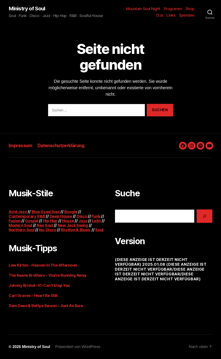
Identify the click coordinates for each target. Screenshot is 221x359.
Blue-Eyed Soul (46, 211)
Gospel (31, 221)
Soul (99, 230)
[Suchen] (204, 216)
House (68, 221)
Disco (82, 216)
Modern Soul (20, 225)
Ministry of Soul (27, 8)
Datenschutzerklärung (61, 145)
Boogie (70, 211)
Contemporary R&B (27, 216)
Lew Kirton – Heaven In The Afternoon (43, 265)
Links (171, 15)
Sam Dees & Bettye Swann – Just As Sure (46, 305)
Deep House (61, 216)
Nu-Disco (47, 230)
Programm (173, 8)
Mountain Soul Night (143, 8)
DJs (159, 15)
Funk (96, 216)
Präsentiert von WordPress (77, 347)
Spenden (186, 15)
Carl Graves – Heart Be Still (33, 295)
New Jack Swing (73, 225)
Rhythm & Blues (76, 230)
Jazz (82, 221)
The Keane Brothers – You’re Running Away (48, 275)
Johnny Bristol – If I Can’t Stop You (39, 285)
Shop (190, 8)
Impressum (20, 145)
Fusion (15, 221)
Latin (96, 221)
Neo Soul (45, 225)
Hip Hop (50, 221)
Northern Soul (22, 230)
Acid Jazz (18, 211)
